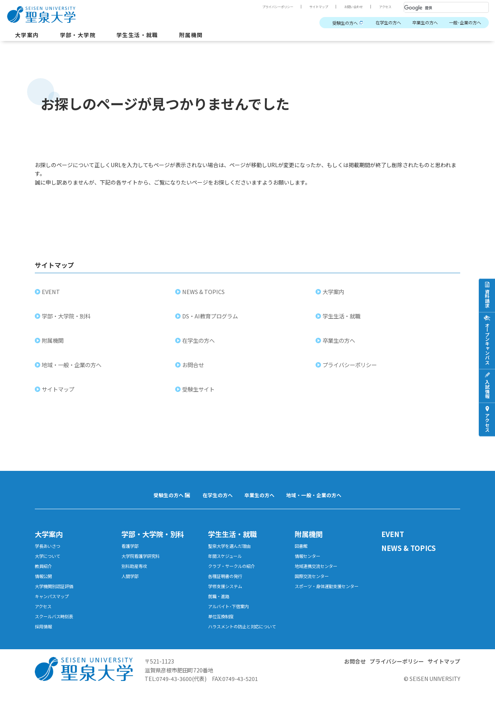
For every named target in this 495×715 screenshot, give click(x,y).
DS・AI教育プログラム (211, 321)
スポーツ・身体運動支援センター (332, 598)
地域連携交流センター (320, 575)
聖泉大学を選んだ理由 (233, 553)
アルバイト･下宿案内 (232, 620)
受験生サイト (199, 394)
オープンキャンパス (487, 343)
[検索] (437, 7)
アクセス (383, 6)
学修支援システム (228, 598)
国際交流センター (315, 586)
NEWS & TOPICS (204, 296)
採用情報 (45, 643)
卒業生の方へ (417, 23)
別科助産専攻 (136, 575)
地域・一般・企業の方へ (72, 370)
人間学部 (131, 586)
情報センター (310, 564)
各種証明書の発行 (228, 586)
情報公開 (45, 586)
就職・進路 (220, 609)
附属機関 (206, 36)
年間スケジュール (228, 564)
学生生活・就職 (148, 36)
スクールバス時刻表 (57, 631)
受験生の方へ (327, 23)
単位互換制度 (223, 631)
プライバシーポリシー (261, 6)
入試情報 (487, 389)
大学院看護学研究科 (144, 564)
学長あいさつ (50, 553)
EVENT (52, 296)
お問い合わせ (348, 6)
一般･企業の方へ (462, 23)
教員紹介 (45, 575)
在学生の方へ (376, 23)
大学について (50, 564)
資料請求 (487, 298)
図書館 (302, 553)
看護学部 (131, 553)
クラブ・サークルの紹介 (235, 575)
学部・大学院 (83, 36)
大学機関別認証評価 (57, 598)
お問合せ (194, 370)
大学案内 (28, 36)
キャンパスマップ (55, 609)
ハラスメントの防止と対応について (245, 646)
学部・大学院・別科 (67, 321)
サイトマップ (308, 6)
